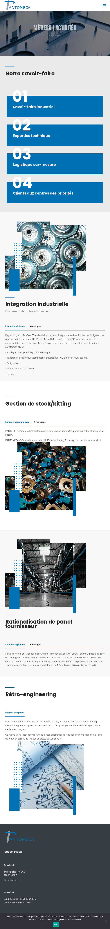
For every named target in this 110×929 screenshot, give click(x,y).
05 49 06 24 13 (11, 880)
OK (55, 924)
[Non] (106, 920)
